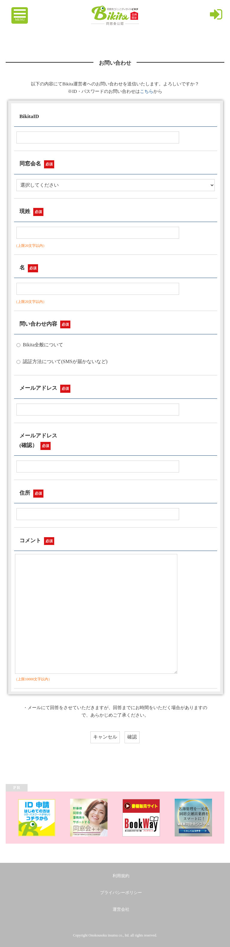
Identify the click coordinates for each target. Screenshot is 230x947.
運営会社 (121, 909)
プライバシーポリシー (121, 892)
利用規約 (121, 876)
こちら (146, 91)
